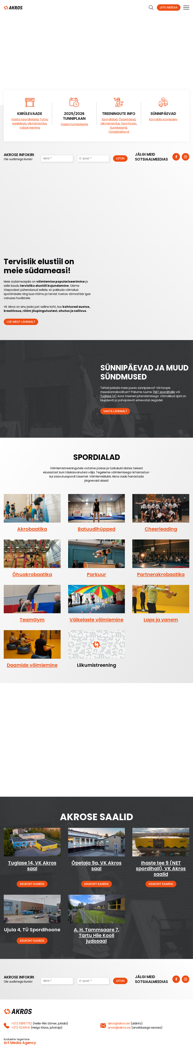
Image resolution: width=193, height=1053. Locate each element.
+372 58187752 (21, 1023)
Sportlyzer (128, 123)
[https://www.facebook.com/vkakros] (176, 157)
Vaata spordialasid (25, 119)
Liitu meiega (168, 7)
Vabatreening (29, 127)
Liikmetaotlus (110, 123)
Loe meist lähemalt (21, 322)
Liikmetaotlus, (37, 123)
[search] (151, 7)
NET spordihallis (164, 392)
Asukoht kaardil (32, 884)
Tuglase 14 (107, 396)
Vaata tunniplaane (74, 124)
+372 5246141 (20, 1028)
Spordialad (109, 119)
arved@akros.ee (119, 1028)
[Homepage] (13, 7)
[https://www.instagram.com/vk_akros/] (185, 157)
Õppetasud (127, 119)
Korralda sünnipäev (163, 119)
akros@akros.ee (119, 1023)
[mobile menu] (186, 8)
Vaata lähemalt (115, 411)
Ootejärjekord (119, 132)
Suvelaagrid (118, 127)
